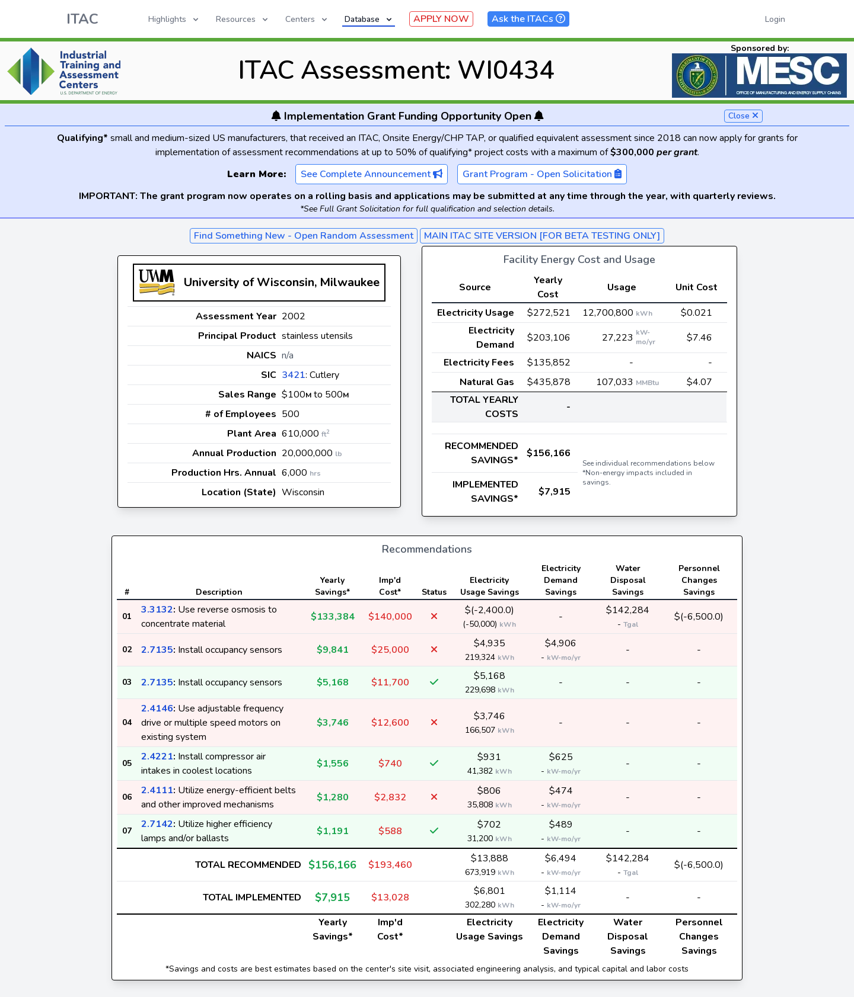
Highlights (174, 19)
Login (775, 19)
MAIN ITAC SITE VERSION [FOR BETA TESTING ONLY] (542, 235)
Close (743, 115)
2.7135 (157, 649)
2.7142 (157, 824)
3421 (293, 375)
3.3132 (157, 609)
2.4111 (157, 790)
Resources (243, 19)
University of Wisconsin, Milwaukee (282, 282)
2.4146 (157, 708)
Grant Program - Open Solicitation (542, 174)
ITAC (82, 18)
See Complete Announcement (371, 174)
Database (369, 19)
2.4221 (157, 756)
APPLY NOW (441, 18)
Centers (307, 19)
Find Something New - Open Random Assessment (303, 235)
